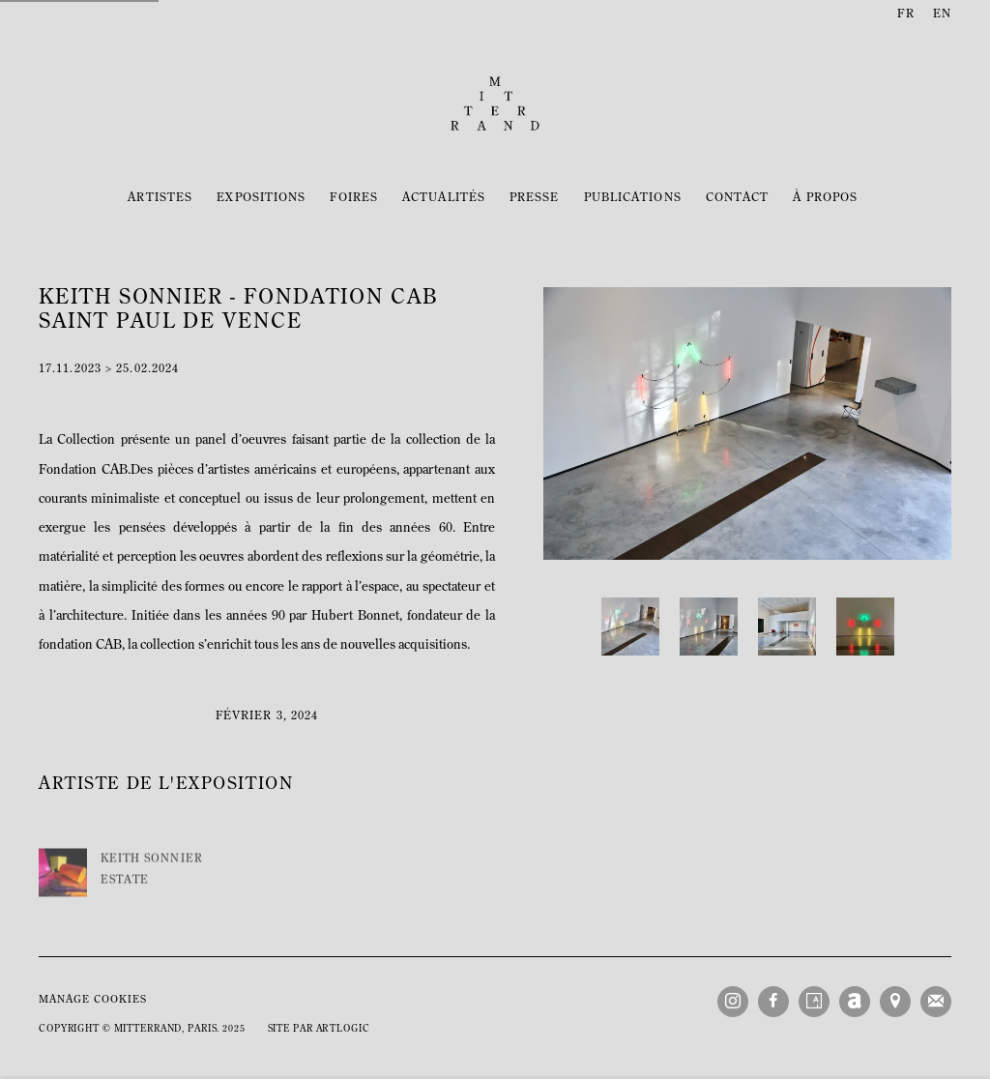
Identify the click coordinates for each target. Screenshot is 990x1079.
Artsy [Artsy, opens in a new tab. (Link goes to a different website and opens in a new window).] (814, 1001)
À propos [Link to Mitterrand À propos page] (825, 198)
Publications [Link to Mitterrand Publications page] (633, 198)
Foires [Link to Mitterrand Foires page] (354, 198)
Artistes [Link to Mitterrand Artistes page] (160, 198)
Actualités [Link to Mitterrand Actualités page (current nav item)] (443, 198)
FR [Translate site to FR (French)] (905, 14)
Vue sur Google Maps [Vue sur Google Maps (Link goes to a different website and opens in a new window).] (895, 1001)
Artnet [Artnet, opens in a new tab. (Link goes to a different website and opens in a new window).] (854, 1001)
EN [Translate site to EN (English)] (942, 14)
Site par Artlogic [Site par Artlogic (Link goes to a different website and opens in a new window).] (319, 1029)
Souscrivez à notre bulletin (935, 1001)
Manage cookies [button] (93, 1000)
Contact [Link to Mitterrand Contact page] (738, 198)
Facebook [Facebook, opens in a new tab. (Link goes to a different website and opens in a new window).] (773, 1001)
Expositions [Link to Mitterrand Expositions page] (261, 198)
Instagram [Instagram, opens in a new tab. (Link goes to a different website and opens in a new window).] (732, 1001)
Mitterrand (495, 103)
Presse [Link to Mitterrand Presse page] (535, 198)
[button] (630, 627)
